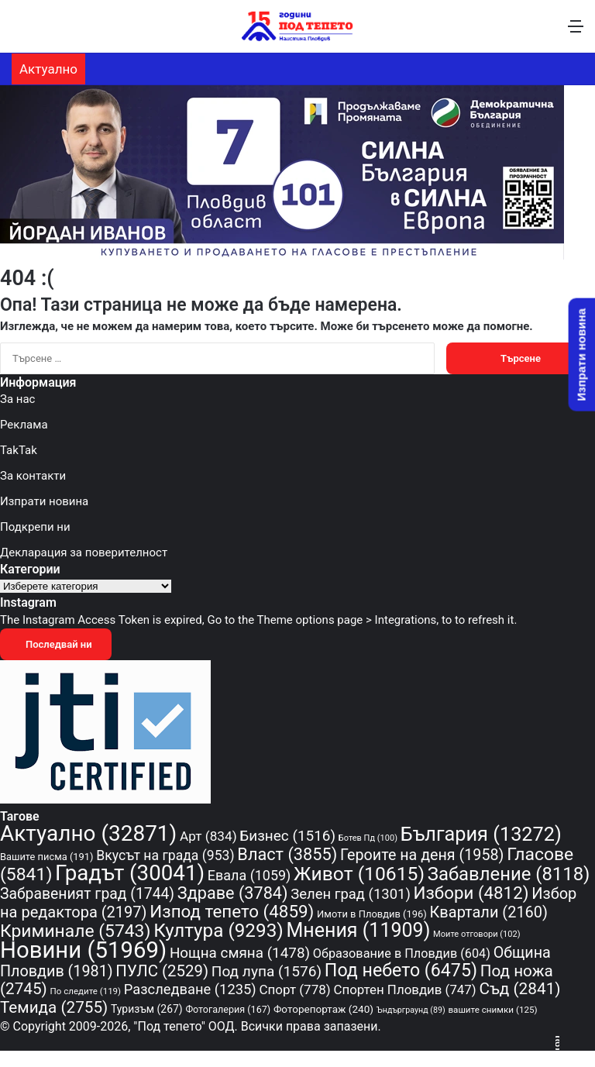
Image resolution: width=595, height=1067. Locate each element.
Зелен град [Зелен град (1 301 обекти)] (351, 894)
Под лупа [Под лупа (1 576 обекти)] (267, 971)
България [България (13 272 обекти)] (481, 834)
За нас (17, 399)
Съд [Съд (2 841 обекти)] (519, 988)
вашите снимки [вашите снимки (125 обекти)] (492, 1009)
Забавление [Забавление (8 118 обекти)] (509, 874)
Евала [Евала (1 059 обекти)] (249, 875)
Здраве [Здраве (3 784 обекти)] (232, 893)
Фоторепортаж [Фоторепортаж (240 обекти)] (323, 1009)
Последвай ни (55, 644)
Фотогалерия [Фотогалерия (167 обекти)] (227, 1009)
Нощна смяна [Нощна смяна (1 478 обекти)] (240, 953)
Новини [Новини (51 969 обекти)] (83, 950)
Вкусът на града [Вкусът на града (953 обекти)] (165, 855)
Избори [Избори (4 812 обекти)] (471, 893)
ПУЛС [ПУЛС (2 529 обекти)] (161, 971)
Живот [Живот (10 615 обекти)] (359, 873)
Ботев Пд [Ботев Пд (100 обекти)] (368, 838)
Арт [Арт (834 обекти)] (208, 836)
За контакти (33, 476)
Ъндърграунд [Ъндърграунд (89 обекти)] (411, 1010)
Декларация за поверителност (83, 552)
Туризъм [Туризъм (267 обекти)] (147, 1009)
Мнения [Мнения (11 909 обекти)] (358, 930)
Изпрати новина (44, 501)
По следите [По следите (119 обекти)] (86, 991)
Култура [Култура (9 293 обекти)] (218, 930)
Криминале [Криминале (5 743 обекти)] (75, 931)
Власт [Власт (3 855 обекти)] (287, 854)
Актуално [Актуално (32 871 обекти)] (88, 833)
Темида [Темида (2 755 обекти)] (54, 1007)
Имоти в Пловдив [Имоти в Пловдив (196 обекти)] (372, 914)
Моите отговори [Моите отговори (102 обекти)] (477, 934)
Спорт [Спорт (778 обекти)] (294, 989)
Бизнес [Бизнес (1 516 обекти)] (287, 836)
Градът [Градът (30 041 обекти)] (130, 873)
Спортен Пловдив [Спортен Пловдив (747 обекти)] (404, 989)
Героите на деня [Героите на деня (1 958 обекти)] (422, 855)
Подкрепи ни (35, 527)
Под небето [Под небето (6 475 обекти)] (401, 970)
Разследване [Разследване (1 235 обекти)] (190, 989)
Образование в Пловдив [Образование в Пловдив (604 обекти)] (401, 953)
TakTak (18, 450)
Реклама (24, 425)
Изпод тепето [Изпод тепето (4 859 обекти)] (232, 911)
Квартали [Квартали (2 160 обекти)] (489, 912)
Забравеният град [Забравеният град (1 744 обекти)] (87, 894)
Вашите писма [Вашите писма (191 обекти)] (47, 856)
